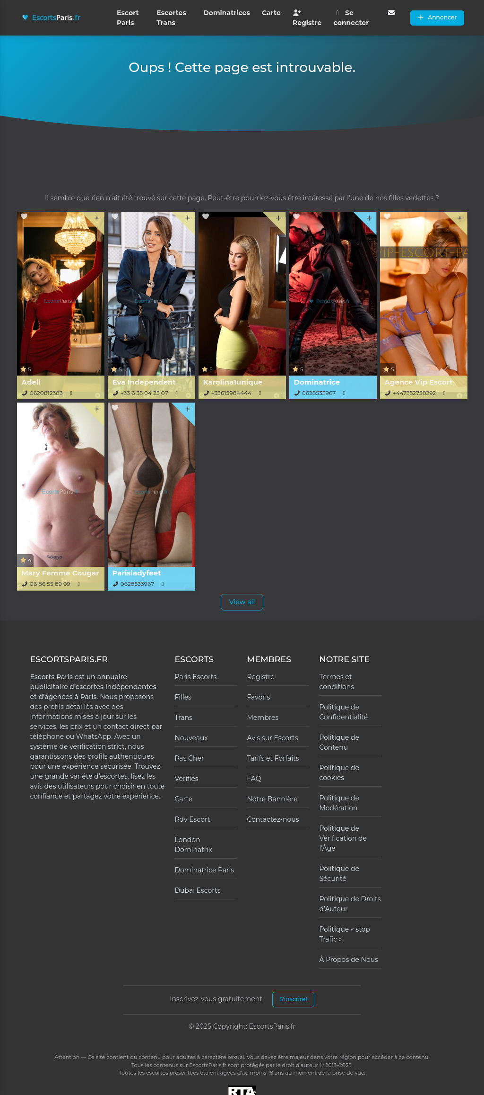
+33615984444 (231, 392)
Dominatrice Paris (204, 870)
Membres (262, 717)
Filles (182, 697)
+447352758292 (414, 392)
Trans (183, 717)
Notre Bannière (272, 799)
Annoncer (437, 17)
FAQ (254, 778)
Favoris (258, 697)
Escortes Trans (171, 18)
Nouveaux (190, 738)
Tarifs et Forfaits (273, 758)
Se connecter (351, 18)
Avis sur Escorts (272, 738)
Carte (271, 13)
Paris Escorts (195, 677)
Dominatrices (226, 13)
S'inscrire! (293, 999)
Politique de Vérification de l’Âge (343, 838)
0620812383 (46, 392)
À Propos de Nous (348, 959)
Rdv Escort (192, 819)
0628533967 (319, 392)
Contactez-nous (273, 819)
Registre (307, 18)
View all (242, 602)
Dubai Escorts (197, 890)
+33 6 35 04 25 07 (144, 392)
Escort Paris (127, 18)
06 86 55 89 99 (50, 583)
